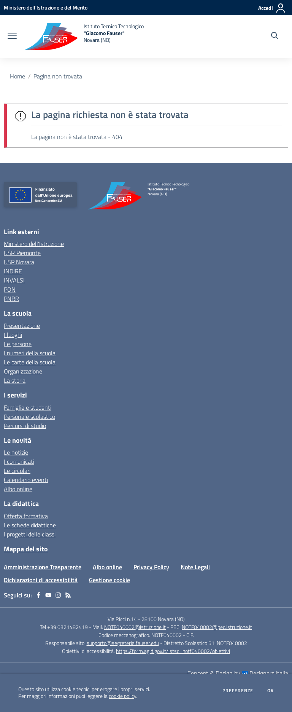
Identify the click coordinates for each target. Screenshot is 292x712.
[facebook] (38, 595)
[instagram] (58, 595)
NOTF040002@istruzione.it (135, 627)
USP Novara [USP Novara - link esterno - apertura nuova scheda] (19, 262)
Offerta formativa (26, 515)
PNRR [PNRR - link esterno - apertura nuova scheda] (11, 298)
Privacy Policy (151, 567)
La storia (14, 380)
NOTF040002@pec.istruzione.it (217, 627)
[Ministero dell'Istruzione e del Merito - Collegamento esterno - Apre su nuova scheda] (45, 7)
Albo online (18, 488)
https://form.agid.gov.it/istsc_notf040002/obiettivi (173, 651)
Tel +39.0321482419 (64, 627)
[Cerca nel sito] (275, 37)
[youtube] (48, 595)
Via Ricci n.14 (122, 619)
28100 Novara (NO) (163, 619)
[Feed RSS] (68, 595)
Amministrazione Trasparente (42, 567)
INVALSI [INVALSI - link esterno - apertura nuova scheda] (14, 280)
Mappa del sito (26, 549)
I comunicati (19, 461)
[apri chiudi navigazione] (12, 36)
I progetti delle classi (30, 534)
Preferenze (237, 690)
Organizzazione (23, 371)
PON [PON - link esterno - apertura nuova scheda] (10, 289)
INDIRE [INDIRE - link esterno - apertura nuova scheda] (13, 271)
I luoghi (13, 334)
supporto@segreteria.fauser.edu (123, 643)
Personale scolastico (29, 416)
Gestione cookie (109, 579)
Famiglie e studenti (27, 407)
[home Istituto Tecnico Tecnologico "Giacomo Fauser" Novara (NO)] (84, 36)
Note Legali (195, 567)
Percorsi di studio (25, 425)
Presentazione (22, 325)
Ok (270, 690)
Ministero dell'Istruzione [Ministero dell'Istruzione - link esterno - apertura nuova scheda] (34, 243)
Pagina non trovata (57, 76)
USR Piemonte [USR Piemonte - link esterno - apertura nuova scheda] (22, 252)
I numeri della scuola (30, 353)
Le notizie (16, 452)
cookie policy (122, 696)
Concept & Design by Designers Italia (237, 673)
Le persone (18, 343)
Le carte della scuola (30, 362)
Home (17, 76)
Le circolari (17, 470)
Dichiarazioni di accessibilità (41, 579)
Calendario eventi (26, 479)
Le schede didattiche (30, 525)
